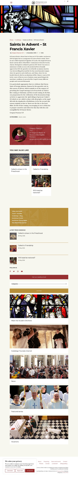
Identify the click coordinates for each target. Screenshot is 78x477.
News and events (56, 461)
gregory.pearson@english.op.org (40, 139)
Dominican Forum (17, 218)
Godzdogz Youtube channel (21, 351)
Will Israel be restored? (26, 258)
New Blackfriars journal (19, 222)
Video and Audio (17, 211)
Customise (10, 470)
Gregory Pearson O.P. (18, 52)
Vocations (15, 442)
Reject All (20, 470)
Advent (20, 117)
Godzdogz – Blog (17, 216)
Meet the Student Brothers (21, 321)
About (39, 461)
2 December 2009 (31, 52)
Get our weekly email (39, 277)
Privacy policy (60, 471)
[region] (20, 466)
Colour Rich (65, 472)
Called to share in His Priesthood (30, 233)
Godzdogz (18, 40)
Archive (39, 291)
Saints (24, 117)
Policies (41, 463)
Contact (65, 461)
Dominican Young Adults (19, 220)
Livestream (55, 463)
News (13, 381)
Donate (47, 463)
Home (11, 40)
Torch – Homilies (17, 213)
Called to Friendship (40, 169)
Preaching (46, 461)
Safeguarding (63, 463)
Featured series (17, 411)
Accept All (30, 470)
